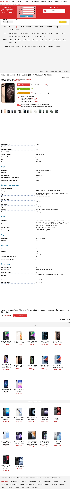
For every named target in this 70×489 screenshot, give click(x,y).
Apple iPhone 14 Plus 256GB (44, 366)
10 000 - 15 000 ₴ (59, 33)
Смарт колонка (30, 484)
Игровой (11, 46)
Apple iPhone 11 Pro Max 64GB (57, 342)
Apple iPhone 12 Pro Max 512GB (44, 342)
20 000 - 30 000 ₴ (27, 36)
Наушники (43, 1)
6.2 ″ (41, 40)
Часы (39, 481)
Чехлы (23, 4)
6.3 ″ (46, 40)
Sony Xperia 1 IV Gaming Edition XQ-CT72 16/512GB (44, 442)
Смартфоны (4, 1)
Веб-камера (32, 481)
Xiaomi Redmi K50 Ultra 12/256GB (32, 418)
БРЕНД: (6, 26)
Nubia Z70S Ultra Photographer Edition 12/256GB (32, 442)
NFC (17, 46)
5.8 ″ (24, 40)
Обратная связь (56, 478)
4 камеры (50, 46)
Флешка (17, 487)
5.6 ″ (15, 40)
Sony (56, 27)
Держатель (19, 1)
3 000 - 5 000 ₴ (24, 33)
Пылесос (3, 4)
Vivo (61, 27)
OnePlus (43, 27)
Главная (4, 478)
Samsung (50, 27)
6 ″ (33, 40)
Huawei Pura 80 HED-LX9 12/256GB (57, 418)
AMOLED (58, 46)
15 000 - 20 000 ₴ (14, 36)
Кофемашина (47, 481)
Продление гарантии (43, 478)
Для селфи (4, 484)
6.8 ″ (10, 42)
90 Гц (30, 46)
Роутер (9, 4)
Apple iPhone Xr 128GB (6, 390)
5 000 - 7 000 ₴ (35, 33)
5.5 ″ (10, 40)
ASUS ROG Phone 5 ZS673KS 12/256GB (6, 467)
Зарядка (26, 1)
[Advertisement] (35, 59)
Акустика (11, 1)
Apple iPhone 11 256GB (19, 390)
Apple (16, 27)
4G (22, 46)
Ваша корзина (54, 7)
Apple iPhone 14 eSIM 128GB (6, 342)
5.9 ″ (29, 40)
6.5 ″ (55, 40)
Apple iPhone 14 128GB (32, 342)
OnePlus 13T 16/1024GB (44, 418)
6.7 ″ (64, 40)
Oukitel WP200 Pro (18, 466)
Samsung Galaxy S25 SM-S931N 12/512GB (6, 442)
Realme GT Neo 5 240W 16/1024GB (19, 442)
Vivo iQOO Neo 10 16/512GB (6, 418)
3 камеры (42, 46)
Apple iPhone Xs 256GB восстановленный (6, 366)
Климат (54, 484)
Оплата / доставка (29, 478)
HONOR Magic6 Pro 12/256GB (19, 418)
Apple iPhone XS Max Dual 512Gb (32, 366)
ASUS (11, 27)
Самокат (61, 484)
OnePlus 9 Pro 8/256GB (57, 442)
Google (22, 27)
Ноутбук (50, 1)
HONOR (28, 27)
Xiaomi (11, 29)
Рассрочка (12, 478)
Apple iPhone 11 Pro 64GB (19, 366)
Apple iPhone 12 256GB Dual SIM (19, 342)
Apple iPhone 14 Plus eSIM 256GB (57, 366)
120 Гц (35, 46)
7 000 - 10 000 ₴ (47, 33)
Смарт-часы (16, 4)
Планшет (56, 1)
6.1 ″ (37, 40)
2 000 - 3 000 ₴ (13, 33)
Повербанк (64, 1)
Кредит (19, 478)
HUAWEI (35, 27)
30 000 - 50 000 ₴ (39, 36)
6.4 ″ (50, 40)
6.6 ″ (59, 40)
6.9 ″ (15, 42)
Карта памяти (34, 1)
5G (25, 46)
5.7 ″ (19, 40)
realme (17, 29)
